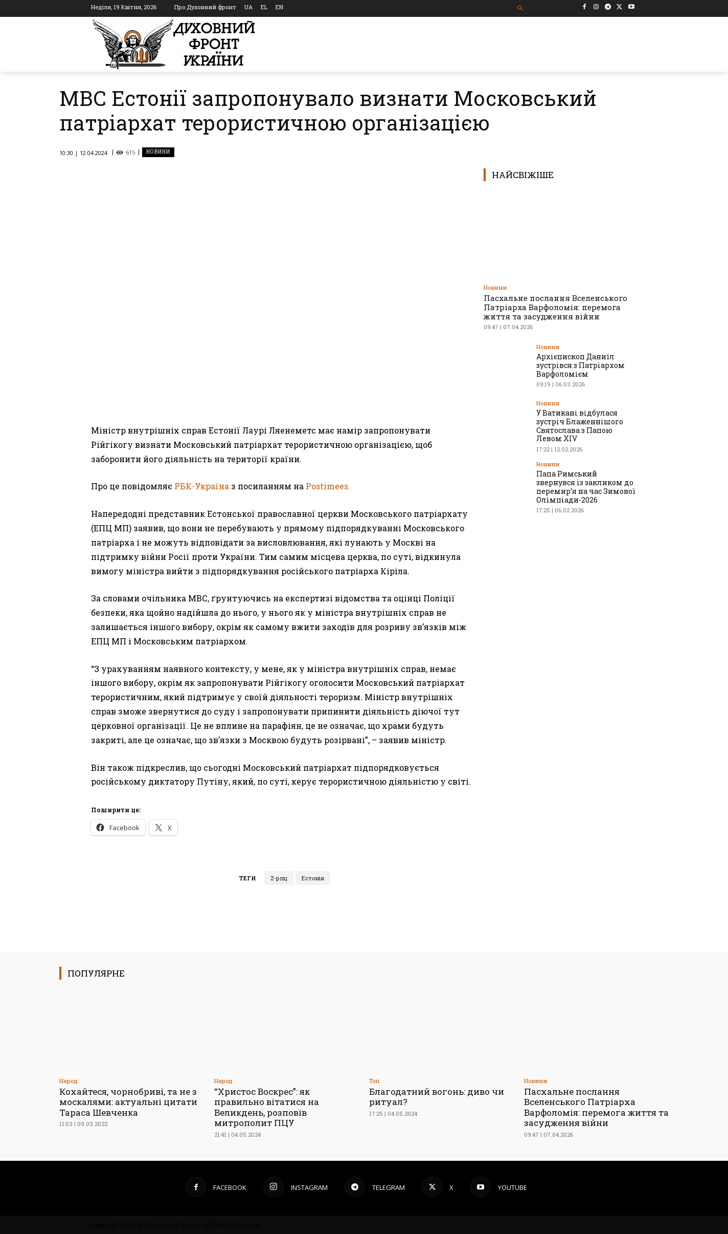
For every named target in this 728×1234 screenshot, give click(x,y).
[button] (520, 8)
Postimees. (328, 486)
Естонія (313, 878)
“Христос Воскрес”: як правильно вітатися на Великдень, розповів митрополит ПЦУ (266, 1107)
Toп (374, 1081)
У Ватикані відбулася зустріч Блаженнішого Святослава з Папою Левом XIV (579, 425)
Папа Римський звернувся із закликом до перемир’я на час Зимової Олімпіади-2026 (585, 486)
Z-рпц (278, 878)
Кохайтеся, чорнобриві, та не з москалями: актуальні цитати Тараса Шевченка (128, 1102)
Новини (158, 152)
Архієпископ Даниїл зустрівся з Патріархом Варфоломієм (580, 365)
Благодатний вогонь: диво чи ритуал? (436, 1097)
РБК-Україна (201, 486)
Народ (68, 1081)
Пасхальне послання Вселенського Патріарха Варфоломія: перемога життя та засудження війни (555, 307)
